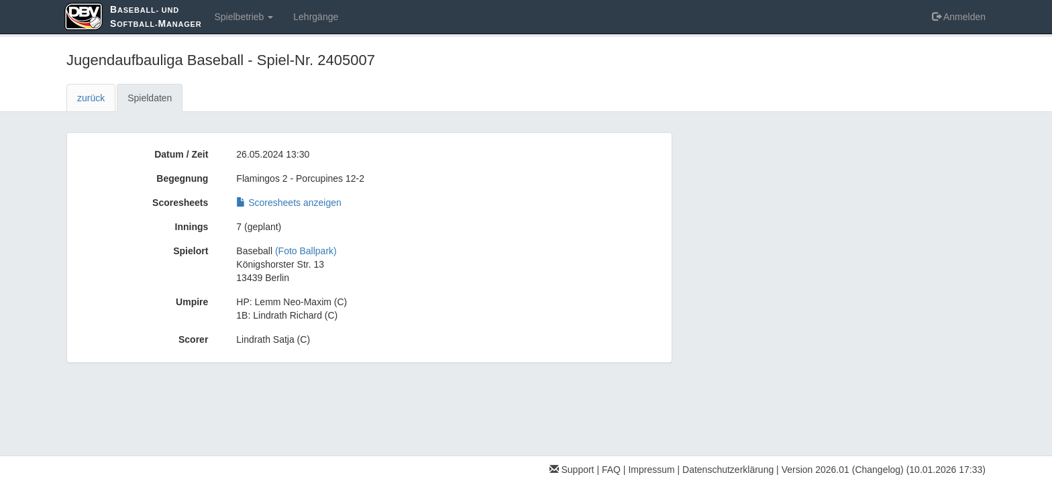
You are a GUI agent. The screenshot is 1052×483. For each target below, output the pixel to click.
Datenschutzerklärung (728, 469)
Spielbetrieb (243, 16)
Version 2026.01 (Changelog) (843, 469)
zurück (91, 98)
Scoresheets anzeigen (288, 202)
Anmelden (959, 16)
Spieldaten (149, 98)
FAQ (611, 469)
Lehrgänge (315, 16)
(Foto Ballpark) (306, 251)
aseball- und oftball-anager (155, 16)
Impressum (651, 469)
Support (571, 469)
